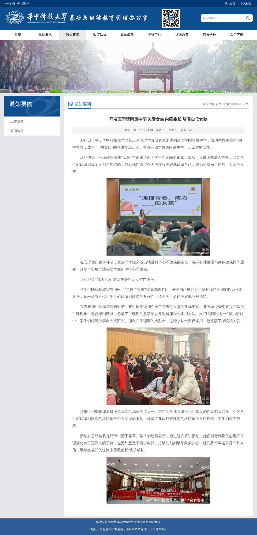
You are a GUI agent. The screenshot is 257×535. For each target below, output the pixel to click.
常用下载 (236, 34)
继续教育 (182, 34)
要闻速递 (17, 131)
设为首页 (230, 3)
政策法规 (100, 34)
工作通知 (17, 121)
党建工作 (154, 34)
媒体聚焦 (127, 34)
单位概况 (45, 34)
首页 (18, 34)
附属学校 (209, 34)
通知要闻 (72, 34)
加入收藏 (246, 3)
